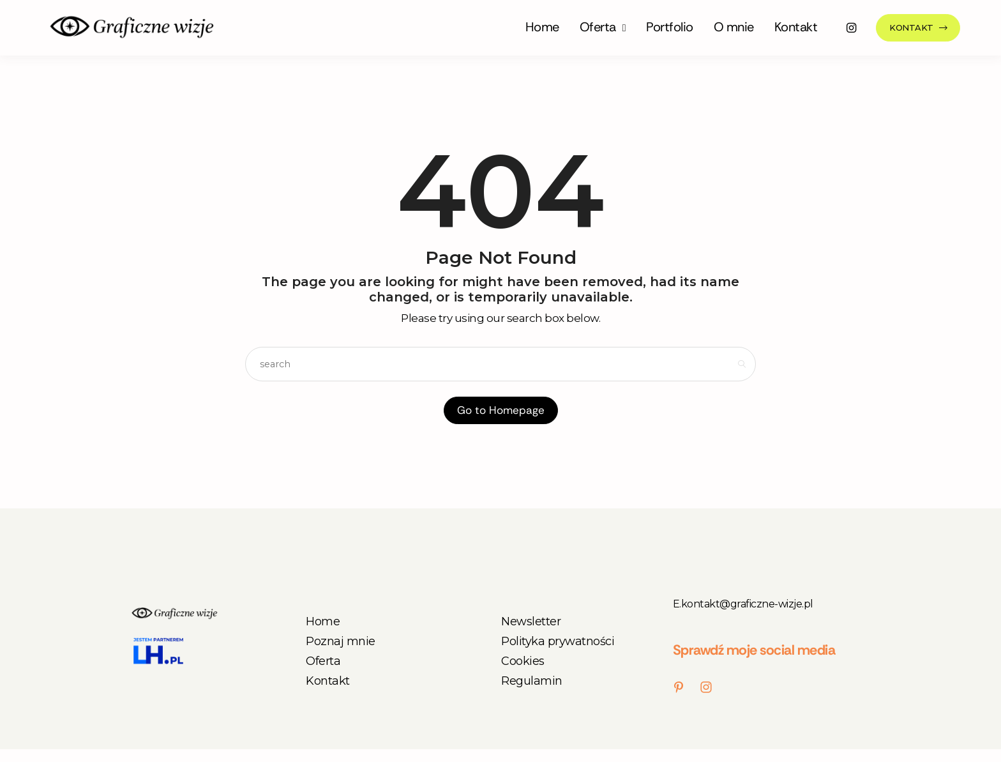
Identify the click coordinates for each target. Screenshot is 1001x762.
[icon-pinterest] (682, 687)
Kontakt (796, 27)
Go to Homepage (501, 410)
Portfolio (669, 27)
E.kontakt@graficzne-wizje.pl (743, 604)
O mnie (734, 27)
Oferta (598, 27)
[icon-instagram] (851, 27)
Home (542, 27)
